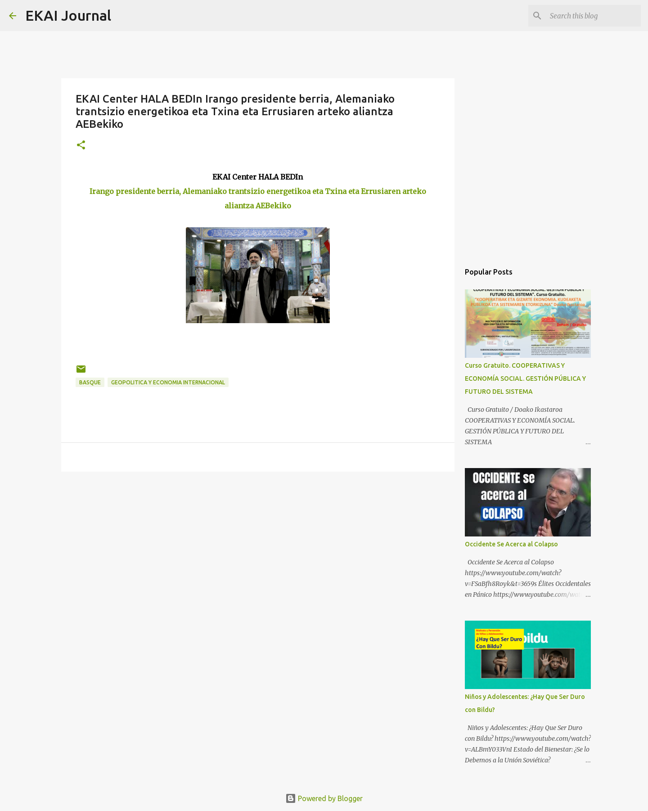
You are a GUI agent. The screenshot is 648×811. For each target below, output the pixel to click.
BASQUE (90, 382)
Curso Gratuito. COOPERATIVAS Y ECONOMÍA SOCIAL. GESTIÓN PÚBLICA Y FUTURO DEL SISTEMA (525, 378)
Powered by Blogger (324, 798)
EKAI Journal (68, 15)
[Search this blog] (593, 16)
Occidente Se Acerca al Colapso (511, 544)
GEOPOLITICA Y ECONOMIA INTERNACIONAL (168, 382)
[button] (81, 146)
